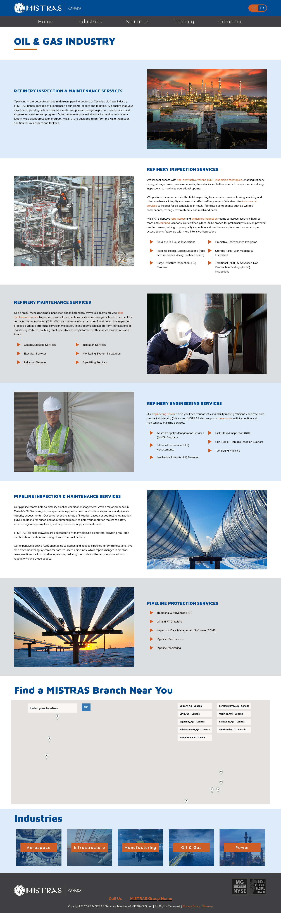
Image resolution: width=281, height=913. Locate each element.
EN (254, 8)
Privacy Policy (191, 906)
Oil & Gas (191, 847)
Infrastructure (89, 847)
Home (45, 21)
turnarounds (225, 418)
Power (242, 847)
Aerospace (39, 847)
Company (230, 21)
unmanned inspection (205, 219)
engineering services (164, 414)
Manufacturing (140, 847)
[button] (48, 756)
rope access (178, 219)
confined (164, 223)
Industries (89, 21)
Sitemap (207, 906)
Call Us (115, 898)
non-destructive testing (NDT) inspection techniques (209, 180)
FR (262, 8)
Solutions (137, 21)
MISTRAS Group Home (151, 898)
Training (183, 21)
